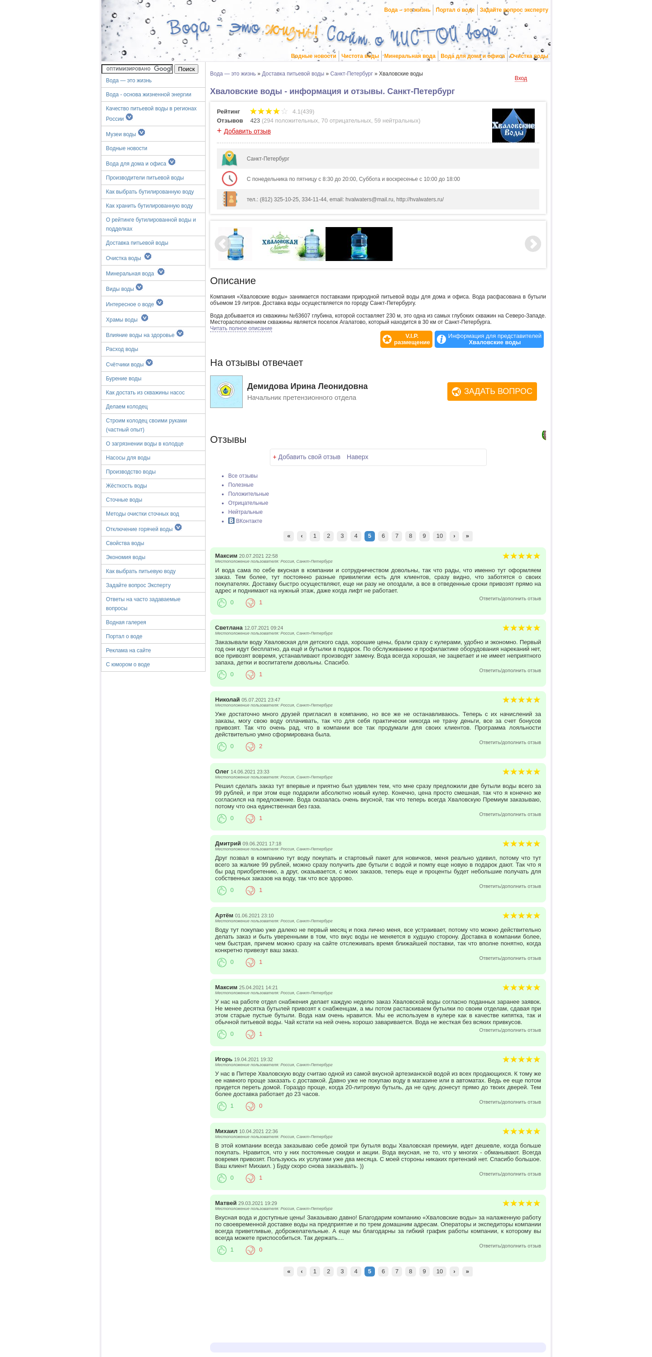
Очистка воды (529, 56)
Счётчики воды (129, 363)
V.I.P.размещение (412, 339)
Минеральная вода (410, 56)
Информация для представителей (495, 339)
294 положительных (291, 120)
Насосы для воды (128, 458)
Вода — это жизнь (129, 80)
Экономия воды (125, 557)
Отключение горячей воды (144, 527)
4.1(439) (282, 111)
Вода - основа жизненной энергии (148, 94)
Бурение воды (123, 378)
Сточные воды (124, 500)
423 (255, 120)
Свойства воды (125, 543)
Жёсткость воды (126, 486)
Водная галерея (126, 622)
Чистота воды (360, 56)
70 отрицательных (346, 120)
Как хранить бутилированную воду (149, 206)
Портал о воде (455, 10)
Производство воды (131, 472)
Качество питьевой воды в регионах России (151, 113)
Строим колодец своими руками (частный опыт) (146, 425)
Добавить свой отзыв (309, 456)
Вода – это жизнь (407, 10)
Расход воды (122, 349)
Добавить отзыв (247, 131)
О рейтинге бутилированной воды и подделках (151, 224)
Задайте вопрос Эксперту (138, 585)
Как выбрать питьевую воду (141, 571)
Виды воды (124, 287)
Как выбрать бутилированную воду (150, 192)
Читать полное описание (241, 328)
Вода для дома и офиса (473, 56)
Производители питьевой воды (145, 178)
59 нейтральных (396, 120)
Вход (521, 78)
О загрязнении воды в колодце (145, 444)
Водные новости (313, 56)
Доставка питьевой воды (137, 243)
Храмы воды (127, 318)
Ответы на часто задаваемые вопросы (143, 604)
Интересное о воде (134, 303)
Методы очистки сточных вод (142, 514)
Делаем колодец (127, 406)
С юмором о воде (128, 664)
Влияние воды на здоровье (145, 333)
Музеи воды (125, 133)
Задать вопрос (498, 391)
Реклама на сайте (128, 650)
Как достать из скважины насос (145, 392)
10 (439, 535)
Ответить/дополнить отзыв (510, 598)
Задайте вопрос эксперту (514, 10)
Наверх (358, 456)
